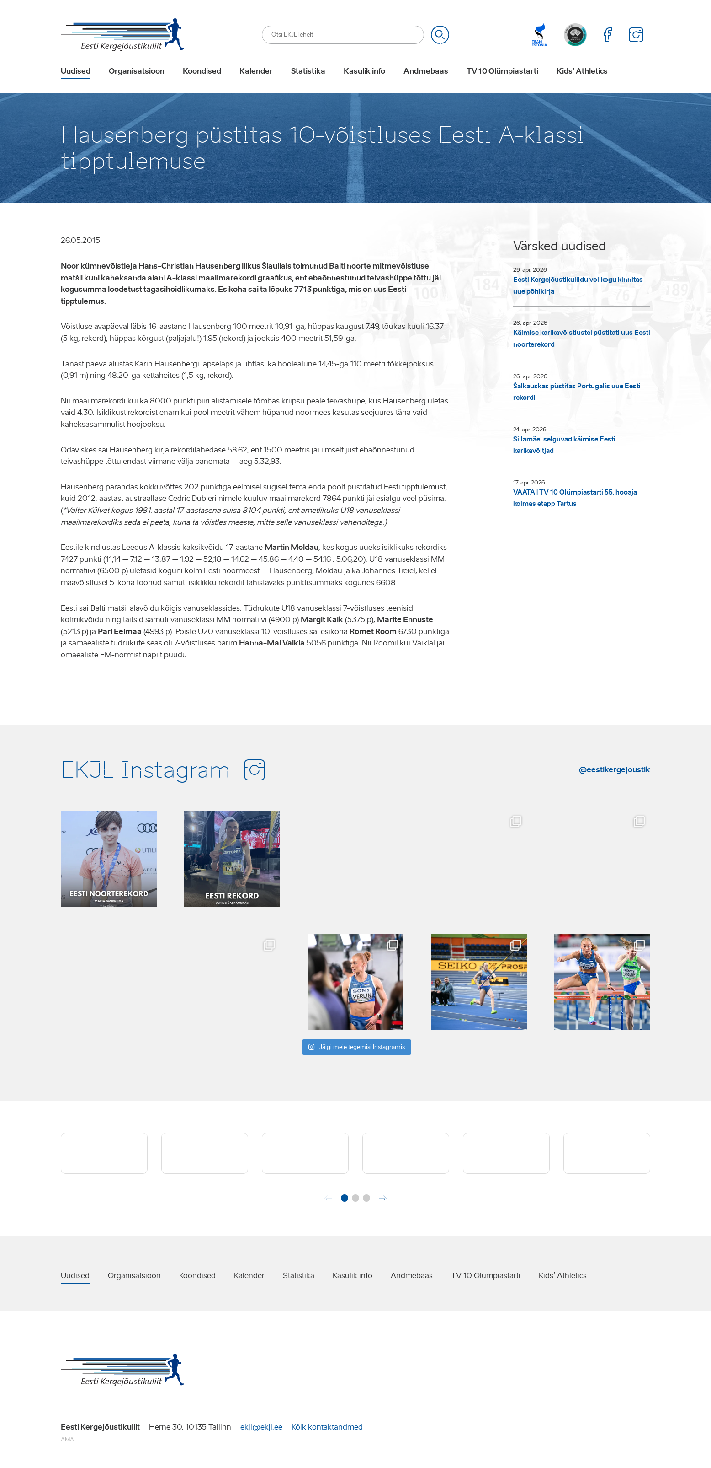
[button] (344, 1198)
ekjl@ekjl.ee (261, 1427)
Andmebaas (425, 71)
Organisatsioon (136, 71)
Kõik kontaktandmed (327, 1427)
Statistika (308, 71)
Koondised (202, 71)
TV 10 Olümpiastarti (502, 71)
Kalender (256, 71)
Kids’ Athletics (582, 71)
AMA (67, 1439)
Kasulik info (364, 71)
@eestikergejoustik (614, 769)
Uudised (75, 71)
